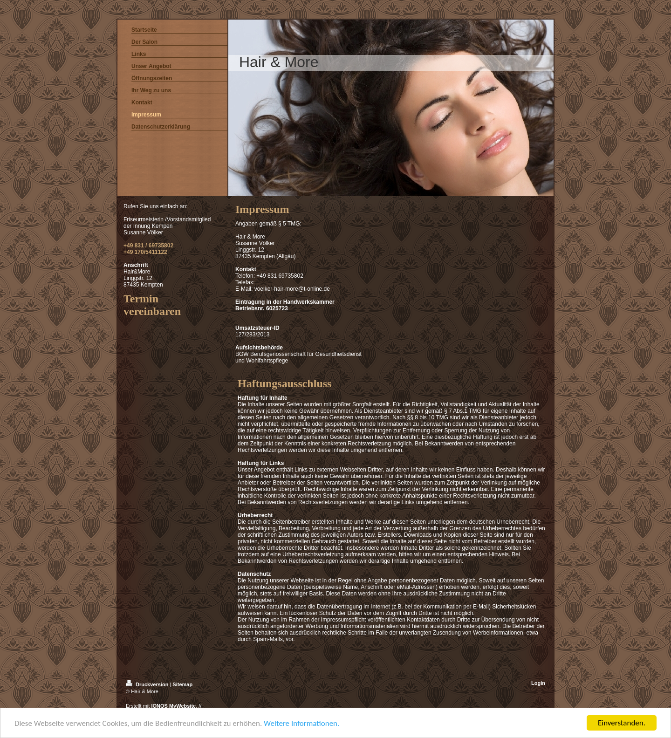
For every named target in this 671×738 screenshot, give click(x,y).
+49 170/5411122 (145, 252)
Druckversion (148, 684)
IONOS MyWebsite (173, 706)
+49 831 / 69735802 (148, 245)
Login (538, 683)
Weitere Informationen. (301, 724)
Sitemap (182, 684)
